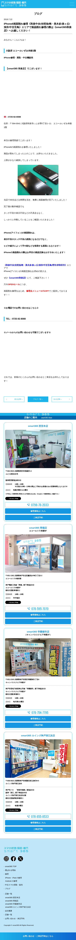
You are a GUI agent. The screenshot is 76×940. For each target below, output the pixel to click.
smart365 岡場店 (11, 901)
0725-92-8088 (19, 319)
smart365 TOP (10, 866)
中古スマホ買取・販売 (14, 885)
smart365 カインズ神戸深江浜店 (18, 907)
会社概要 (8, 911)
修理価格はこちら (38, 511)
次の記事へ (57, 399)
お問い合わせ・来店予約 (14, 919)
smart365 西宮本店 (12, 898)
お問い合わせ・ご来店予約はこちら (38, 936)
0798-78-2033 (40, 504)
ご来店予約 (38, 517)
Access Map (13, 498)
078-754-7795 (40, 712)
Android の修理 (11, 881)
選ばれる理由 (10, 870)
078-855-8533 (40, 816)
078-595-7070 (40, 608)
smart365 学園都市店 (13, 904)
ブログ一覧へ (38, 399)
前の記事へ (18, 399)
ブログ (7, 889)
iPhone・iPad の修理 (13, 878)
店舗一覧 (8, 894)
